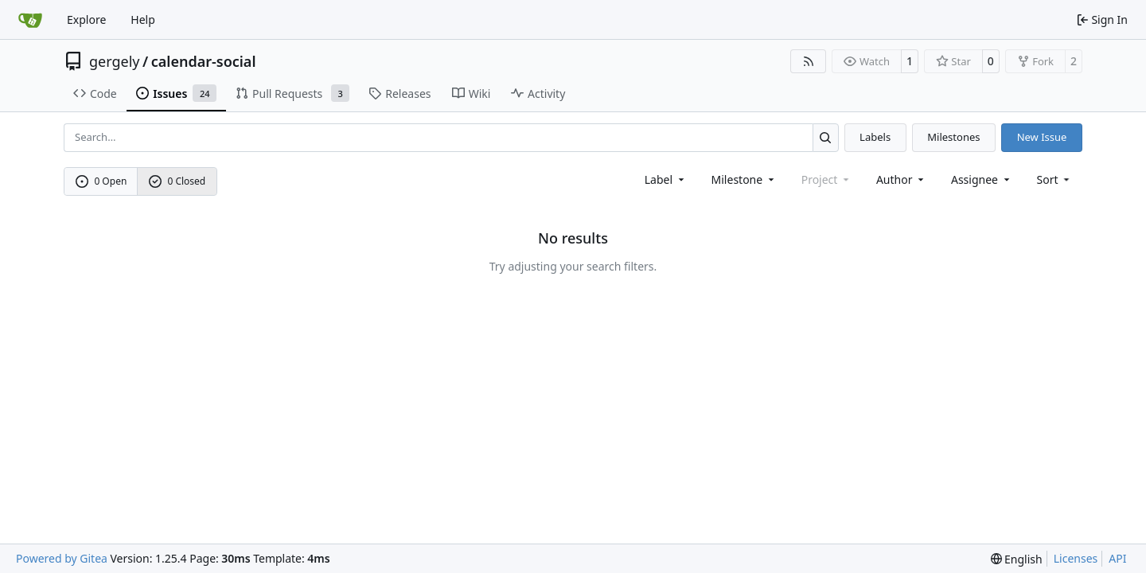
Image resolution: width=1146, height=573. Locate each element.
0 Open (101, 181)
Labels (875, 137)
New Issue (1042, 137)
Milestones (953, 137)
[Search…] (826, 137)
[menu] (1055, 179)
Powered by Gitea (61, 558)
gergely (114, 61)
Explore (86, 19)
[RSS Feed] (808, 61)
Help (143, 19)
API (1117, 558)
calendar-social (203, 61)
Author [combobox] (901, 179)
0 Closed (177, 181)
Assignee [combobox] (981, 179)
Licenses (1076, 558)
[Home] (30, 20)
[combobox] (665, 179)
